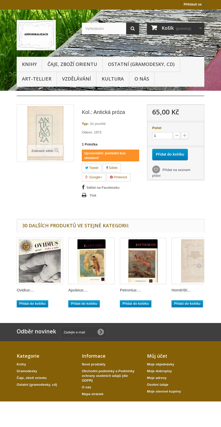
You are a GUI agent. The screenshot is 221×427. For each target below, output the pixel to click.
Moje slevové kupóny (164, 391)
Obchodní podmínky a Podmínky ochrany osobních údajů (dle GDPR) (108, 375)
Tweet (91, 168)
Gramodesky (27, 371)
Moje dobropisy (159, 371)
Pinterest (118, 177)
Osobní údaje (157, 385)
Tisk (93, 195)
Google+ (93, 177)
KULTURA (113, 79)
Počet (156, 128)
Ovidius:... (25, 290)
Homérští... (181, 290)
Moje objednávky (160, 364)
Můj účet (157, 356)
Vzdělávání (76, 79)
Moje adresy (157, 378)
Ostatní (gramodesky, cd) (141, 64)
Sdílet (112, 168)
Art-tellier (36, 79)
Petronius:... (130, 290)
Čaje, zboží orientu (72, 64)
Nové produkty (94, 364)
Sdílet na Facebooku (103, 188)
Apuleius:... (78, 290)
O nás (141, 79)
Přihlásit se (193, 4)
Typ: (85, 124)
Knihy (29, 64)
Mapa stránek (92, 394)
